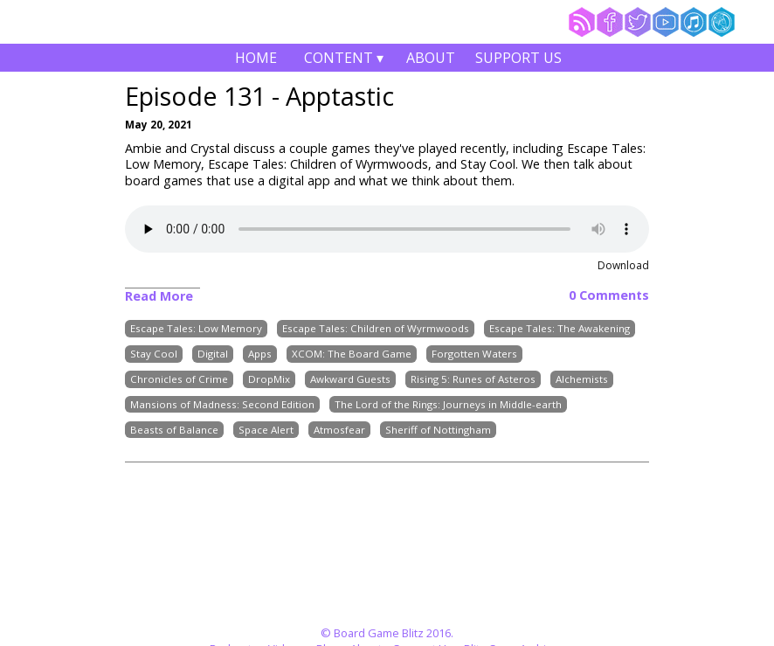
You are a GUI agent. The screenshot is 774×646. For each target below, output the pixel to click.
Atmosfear (339, 429)
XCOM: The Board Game (351, 353)
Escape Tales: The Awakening (559, 329)
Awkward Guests (350, 379)
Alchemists (582, 379)
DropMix (269, 379)
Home (256, 57)
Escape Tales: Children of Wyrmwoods (375, 329)
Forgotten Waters (474, 353)
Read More (159, 296)
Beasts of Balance (174, 429)
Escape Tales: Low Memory (196, 329)
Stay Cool (153, 353)
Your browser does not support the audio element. (387, 229)
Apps (260, 353)
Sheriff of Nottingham (438, 429)
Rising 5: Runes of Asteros (473, 379)
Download (623, 265)
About (430, 57)
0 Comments (609, 295)
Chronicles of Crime (179, 379)
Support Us (518, 57)
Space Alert (266, 429)
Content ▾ (343, 60)
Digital (212, 353)
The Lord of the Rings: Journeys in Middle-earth (448, 404)
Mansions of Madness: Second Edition (222, 404)
